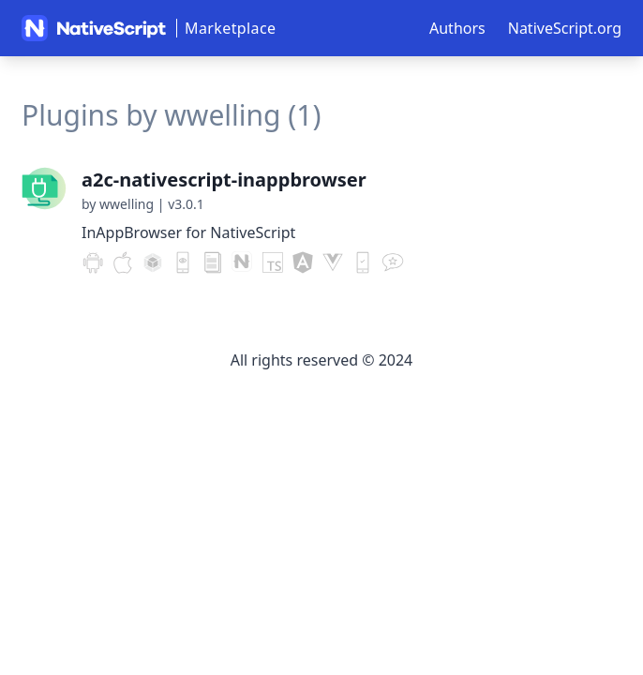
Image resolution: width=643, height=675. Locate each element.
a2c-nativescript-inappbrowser (224, 179)
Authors (457, 28)
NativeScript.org (564, 28)
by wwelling (118, 204)
